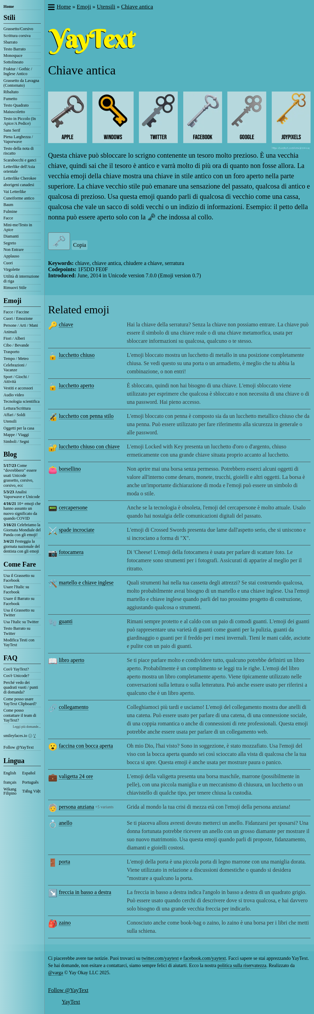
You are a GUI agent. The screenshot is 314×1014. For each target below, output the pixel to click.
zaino (65, 923)
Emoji (12, 300)
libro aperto (71, 660)
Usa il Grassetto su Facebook (18, 578)
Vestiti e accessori (18, 388)
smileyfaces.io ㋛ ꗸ (19, 735)
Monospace (12, 55)
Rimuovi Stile (14, 287)
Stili (9, 17)
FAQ (10, 658)
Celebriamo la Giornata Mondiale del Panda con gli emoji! (22, 529)
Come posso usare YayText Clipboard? (19, 701)
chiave (66, 324)
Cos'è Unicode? (16, 675)
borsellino (70, 469)
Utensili (9, 421)
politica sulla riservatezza (242, 965)
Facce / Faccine (16, 312)
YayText (71, 1002)
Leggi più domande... (27, 726)
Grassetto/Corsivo (18, 28)
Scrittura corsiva (17, 35)
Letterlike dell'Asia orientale (19, 169)
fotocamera (71, 552)
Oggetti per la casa (18, 428)
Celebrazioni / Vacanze (15, 367)
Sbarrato (10, 42)
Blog (10, 454)
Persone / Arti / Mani (20, 325)
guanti (65, 621)
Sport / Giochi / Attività (16, 379)
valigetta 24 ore (76, 776)
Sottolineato (13, 62)
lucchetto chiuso (76, 355)
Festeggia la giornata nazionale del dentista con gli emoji (21, 546)
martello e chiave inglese (86, 583)
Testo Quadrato (15, 105)
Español (29, 773)
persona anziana (76, 807)
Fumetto (10, 98)
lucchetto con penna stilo (86, 416)
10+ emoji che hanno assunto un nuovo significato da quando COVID (21, 511)
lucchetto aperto (76, 385)
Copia (79, 245)
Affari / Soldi (14, 414)
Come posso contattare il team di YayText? (19, 715)
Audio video (13, 395)
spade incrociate (76, 530)
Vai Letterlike (14, 191)
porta (64, 862)
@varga (55, 972)
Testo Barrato (14, 49)
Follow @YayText (18, 747)
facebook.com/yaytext (204, 958)
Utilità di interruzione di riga (21, 278)
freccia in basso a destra (85, 892)
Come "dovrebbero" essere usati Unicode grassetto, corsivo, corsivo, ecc (20, 475)
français (9, 782)
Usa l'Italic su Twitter (21, 621)
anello (65, 823)
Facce (8, 218)
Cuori (8, 263)
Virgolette (11, 269)
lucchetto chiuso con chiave (89, 446)
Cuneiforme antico (18, 198)
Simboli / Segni (16, 441)
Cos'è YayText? (16, 669)
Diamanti (11, 236)
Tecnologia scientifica (21, 401)
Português (30, 782)
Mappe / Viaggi (16, 434)
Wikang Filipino (9, 791)
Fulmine (10, 211)
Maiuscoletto (14, 111)
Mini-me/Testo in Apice (17, 227)
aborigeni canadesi (18, 184)
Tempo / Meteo (15, 358)
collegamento (73, 707)
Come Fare (19, 564)
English (9, 773)
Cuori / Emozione (18, 318)
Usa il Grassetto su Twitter (18, 612)
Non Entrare (13, 249)
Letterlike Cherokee (19, 178)
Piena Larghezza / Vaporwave (18, 139)
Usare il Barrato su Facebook (18, 601)
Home (8, 6)
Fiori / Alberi (14, 338)
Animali (10, 331)
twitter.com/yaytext (160, 958)
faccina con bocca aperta (86, 746)
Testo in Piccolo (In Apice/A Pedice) (19, 121)
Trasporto (11, 351)
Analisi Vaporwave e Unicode (21, 494)
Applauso (11, 256)
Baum (8, 204)
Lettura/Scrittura (17, 408)
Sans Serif (11, 130)
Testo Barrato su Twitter (16, 631)
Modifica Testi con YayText (18, 642)
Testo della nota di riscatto (18, 151)
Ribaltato (11, 91)
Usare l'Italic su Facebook (16, 589)
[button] (51, 7)
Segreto (9, 243)
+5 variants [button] (104, 807)
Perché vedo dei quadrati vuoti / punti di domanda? (20, 687)
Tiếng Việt (31, 791)
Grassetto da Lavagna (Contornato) (21, 83)
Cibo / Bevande (16, 345)
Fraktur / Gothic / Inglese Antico (17, 71)
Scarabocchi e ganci (19, 160)
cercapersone (73, 507)
